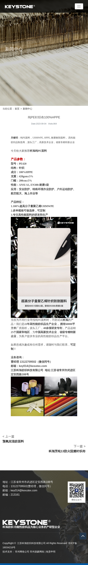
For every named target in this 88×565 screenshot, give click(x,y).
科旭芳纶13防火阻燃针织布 (67, 451)
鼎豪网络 (39, 551)
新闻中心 (27, 108)
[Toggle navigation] (79, 6)
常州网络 (19, 551)
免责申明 (50, 551)
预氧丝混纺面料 (13, 441)
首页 (17, 108)
